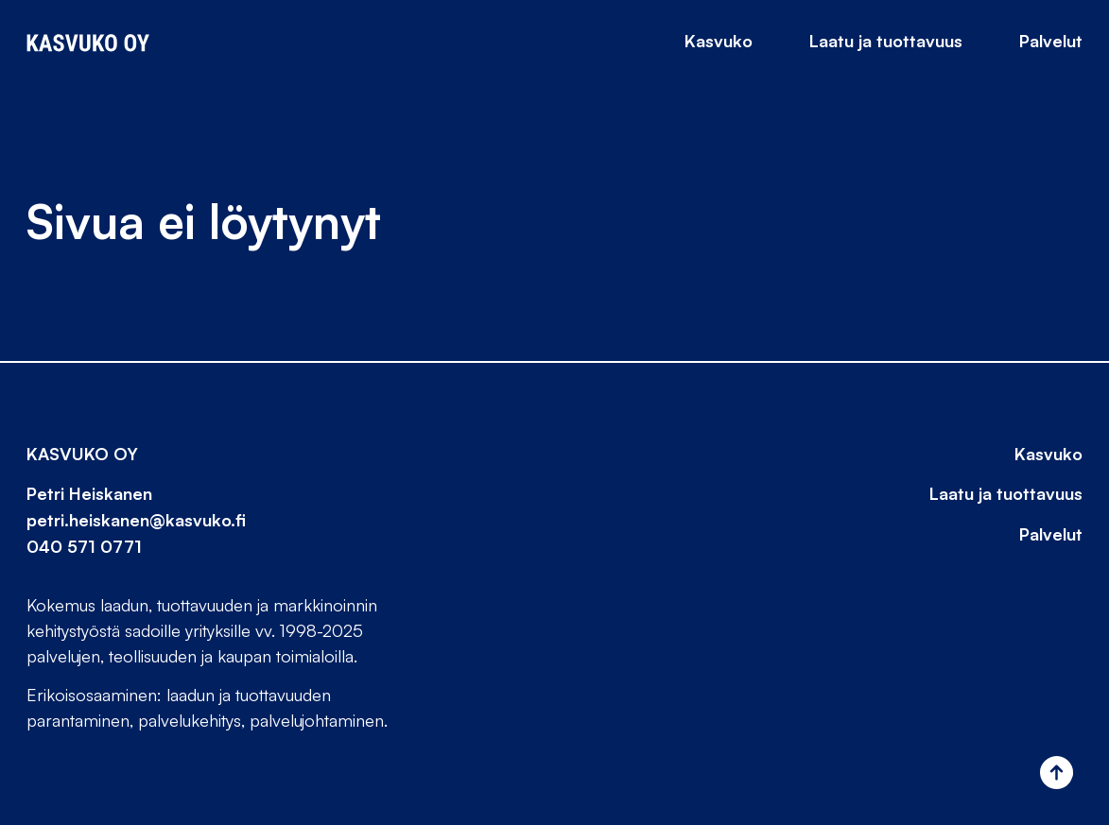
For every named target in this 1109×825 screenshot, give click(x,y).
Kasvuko (718, 40)
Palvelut (1051, 40)
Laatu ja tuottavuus (885, 40)
